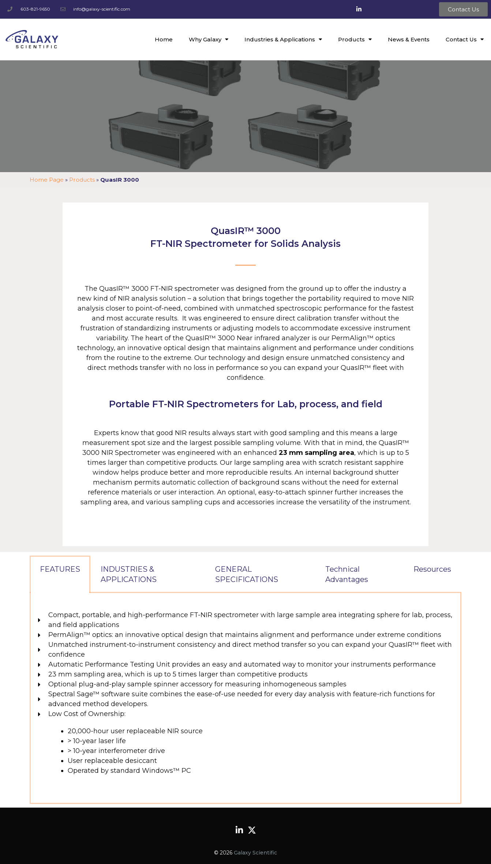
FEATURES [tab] (60, 569)
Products (355, 39)
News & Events (409, 39)
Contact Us (465, 39)
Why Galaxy (208, 39)
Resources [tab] (432, 569)
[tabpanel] (245, 698)
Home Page (47, 179)
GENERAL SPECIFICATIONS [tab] (246, 574)
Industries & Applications (283, 39)
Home (164, 39)
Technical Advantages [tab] (346, 574)
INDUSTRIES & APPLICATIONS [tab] (129, 574)
